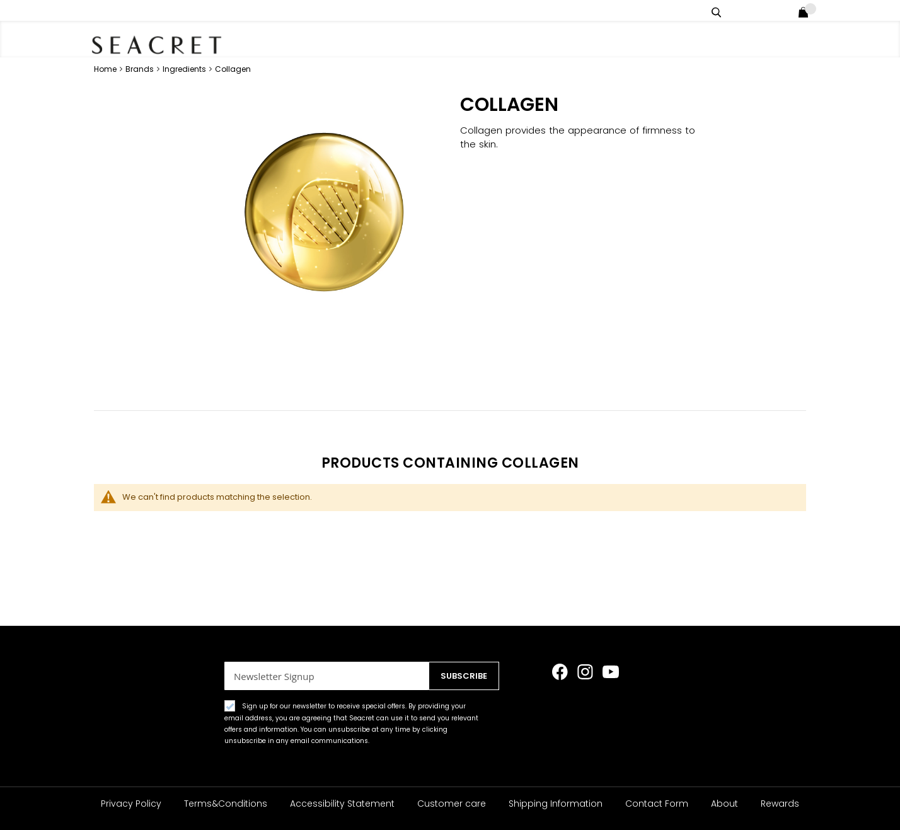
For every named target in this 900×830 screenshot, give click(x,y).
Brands (140, 69)
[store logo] (160, 44)
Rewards (780, 803)
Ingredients (185, 69)
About (724, 803)
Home (106, 69)
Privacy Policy (131, 803)
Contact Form (656, 803)
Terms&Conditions (225, 803)
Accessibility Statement (342, 803)
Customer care (451, 803)
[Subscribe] (459, 676)
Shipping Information (556, 803)
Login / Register (786, 10)
